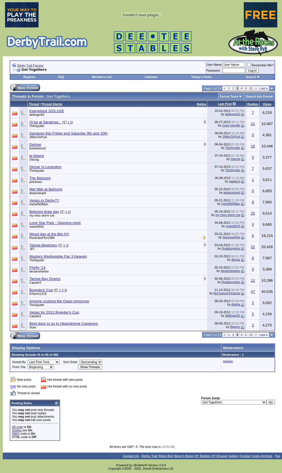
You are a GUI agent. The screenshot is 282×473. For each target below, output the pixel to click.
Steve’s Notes (184, 456)
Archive (266, 456)
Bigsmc (235, 326)
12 (253, 280)
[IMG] (16, 433)
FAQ (61, 77)
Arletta (235, 304)
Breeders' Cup (41, 290)
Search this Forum (259, 96)
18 (253, 146)
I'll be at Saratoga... (45, 122)
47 (253, 292)
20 (253, 213)
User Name (214, 64)
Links (256, 456)
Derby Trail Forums (30, 65)
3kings (235, 259)
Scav (32, 327)
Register (29, 77)
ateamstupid (37, 193)
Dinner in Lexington (45, 167)
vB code (17, 427)
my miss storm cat (41, 215)
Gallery (234, 456)
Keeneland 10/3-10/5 (46, 111)
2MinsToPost (38, 137)
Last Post (225, 103)
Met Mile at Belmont (45, 189)
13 (250, 88)
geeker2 (234, 181)
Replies (252, 104)
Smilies (17, 430)
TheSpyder (36, 126)
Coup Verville (231, 125)
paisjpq (228, 361)
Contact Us (131, 456)
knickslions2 (37, 148)
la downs (36, 156)
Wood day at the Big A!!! (49, 234)
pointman (35, 181)
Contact (245, 456)
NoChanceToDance (227, 293)
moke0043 (36, 226)
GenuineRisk (231, 237)
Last (263, 88)
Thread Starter (52, 104)
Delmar (35, 144)
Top (277, 456)
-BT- (32, 249)
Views (267, 104)
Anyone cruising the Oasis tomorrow (59, 301)
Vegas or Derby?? (44, 200)
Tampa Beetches (43, 245)
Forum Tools (229, 96)
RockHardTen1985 (42, 237)
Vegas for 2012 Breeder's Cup (54, 312)
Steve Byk (165, 456)
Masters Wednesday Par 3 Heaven (58, 256)
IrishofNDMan (38, 204)
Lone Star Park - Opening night (55, 223)
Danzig (34, 159)
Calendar (151, 77)
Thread (34, 104)
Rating (201, 104)
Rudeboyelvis (231, 248)
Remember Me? (260, 65)
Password (213, 70)
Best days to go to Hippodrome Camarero (63, 323)
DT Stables (203, 456)
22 (253, 124)
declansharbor (39, 271)
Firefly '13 (37, 267)
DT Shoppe (220, 456)
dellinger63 (36, 114)
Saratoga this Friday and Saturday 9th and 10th (68, 133)
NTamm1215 (38, 293)
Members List (102, 77)
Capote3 (35, 282)
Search (251, 77)
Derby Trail (149, 456)
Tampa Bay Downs (44, 279)
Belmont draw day (44, 212)
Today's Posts (201, 77)
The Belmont (40, 178)
